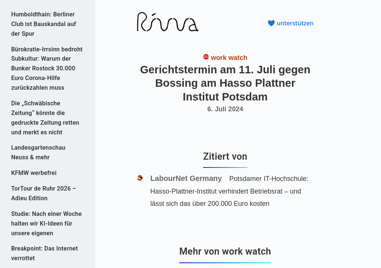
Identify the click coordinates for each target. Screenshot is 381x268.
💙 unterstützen (290, 23)
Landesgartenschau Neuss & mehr (38, 152)
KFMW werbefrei (34, 172)
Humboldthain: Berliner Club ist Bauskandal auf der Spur (43, 24)
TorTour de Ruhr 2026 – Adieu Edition (43, 193)
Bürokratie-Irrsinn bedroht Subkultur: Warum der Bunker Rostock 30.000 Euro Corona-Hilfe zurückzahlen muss (47, 69)
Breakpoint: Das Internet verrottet (44, 253)
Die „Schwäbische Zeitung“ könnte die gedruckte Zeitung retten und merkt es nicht (45, 118)
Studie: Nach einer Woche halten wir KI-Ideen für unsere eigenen (46, 223)
